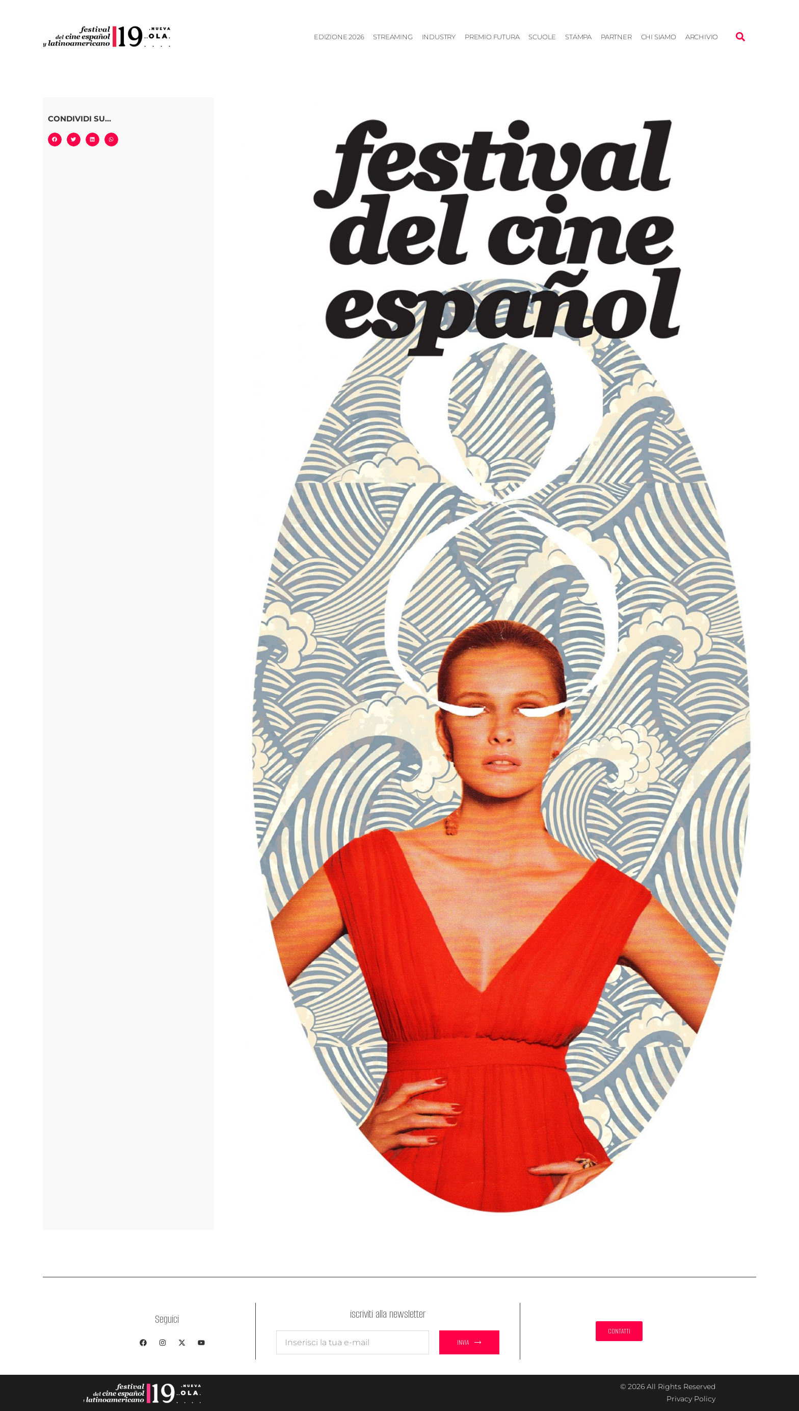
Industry (439, 37)
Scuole (542, 37)
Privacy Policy (691, 1398)
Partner (616, 37)
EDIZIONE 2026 (339, 37)
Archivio (701, 37)
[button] (740, 36)
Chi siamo (658, 37)
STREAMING (392, 37)
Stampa (578, 37)
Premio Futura (492, 37)
